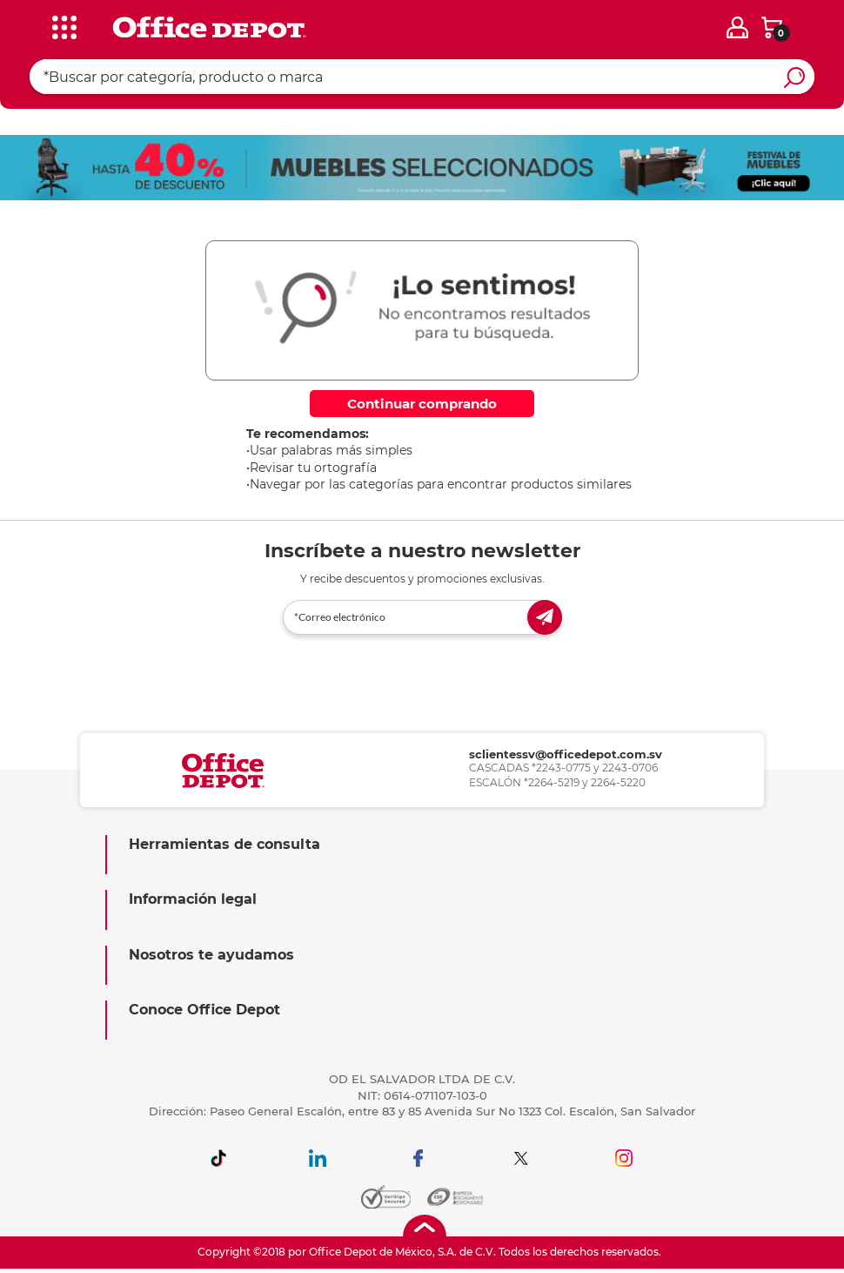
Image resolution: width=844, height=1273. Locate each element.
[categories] (60, 25)
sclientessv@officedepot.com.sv (565, 754)
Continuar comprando (422, 403)
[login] (737, 27)
